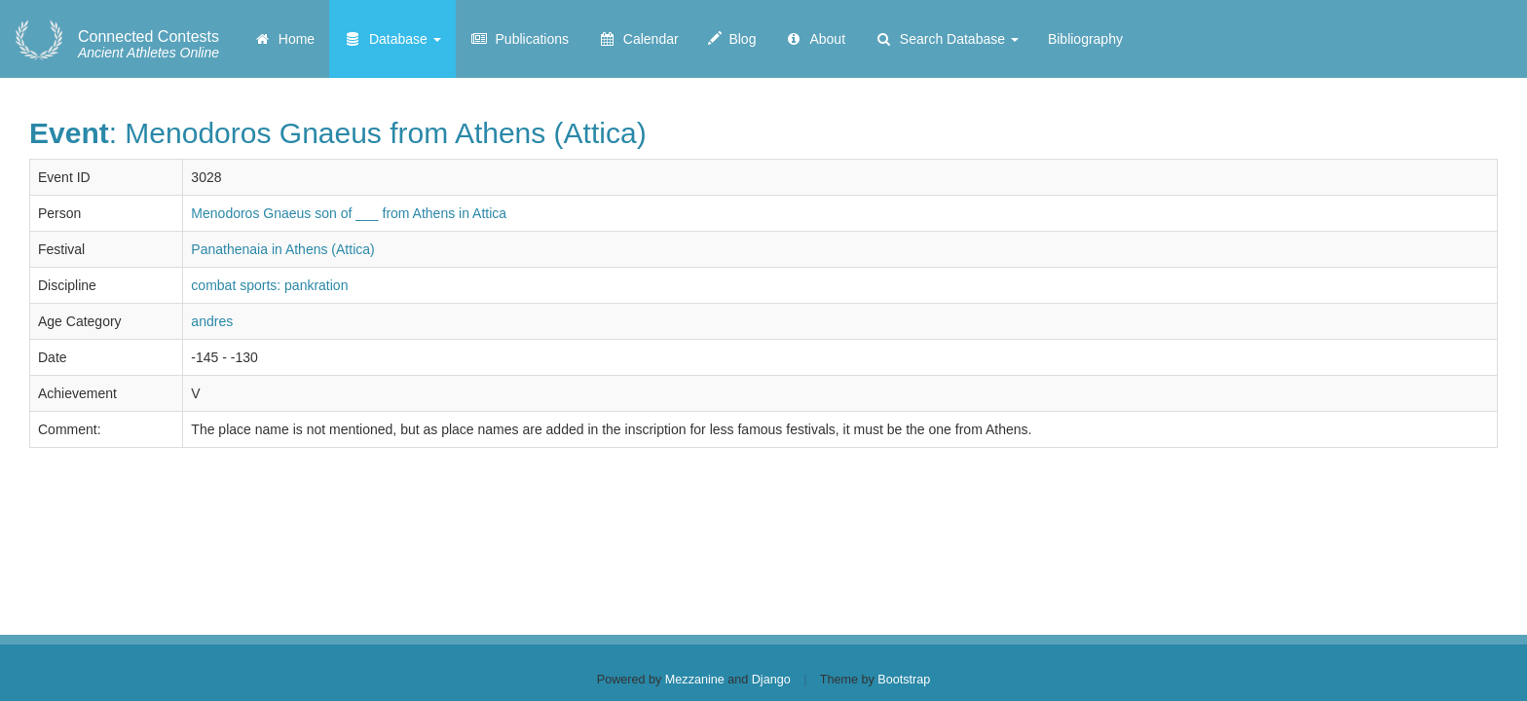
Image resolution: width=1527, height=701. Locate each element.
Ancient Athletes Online (148, 44)
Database (392, 39)
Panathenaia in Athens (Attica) (282, 249)
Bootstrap (903, 679)
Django (771, 679)
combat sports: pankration (269, 285)
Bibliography (1085, 39)
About (815, 39)
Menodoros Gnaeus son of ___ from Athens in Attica (348, 213)
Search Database (947, 39)
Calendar (638, 39)
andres (212, 321)
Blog (732, 39)
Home (284, 39)
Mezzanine (695, 679)
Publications (519, 39)
